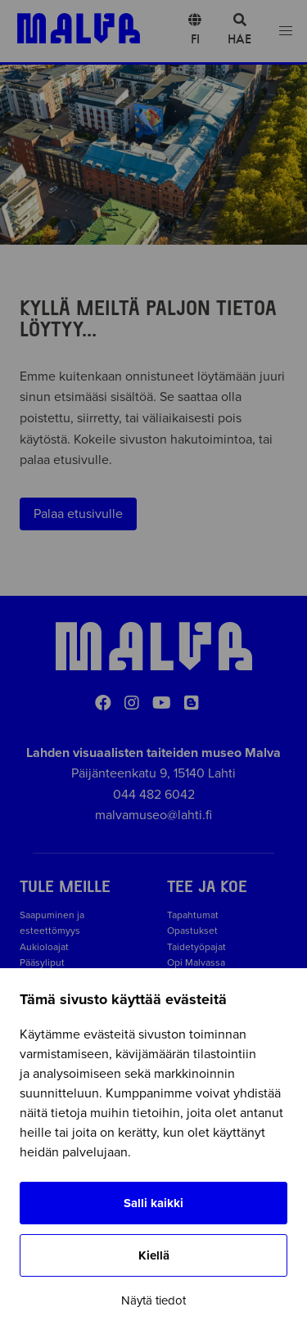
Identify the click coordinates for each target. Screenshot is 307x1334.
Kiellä (153, 1255)
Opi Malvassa (196, 962)
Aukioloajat (44, 947)
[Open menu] (285, 31)
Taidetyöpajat (196, 947)
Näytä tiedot (153, 1300)
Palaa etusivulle (78, 514)
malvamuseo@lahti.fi (153, 815)
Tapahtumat (193, 915)
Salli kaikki (153, 1203)
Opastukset (192, 930)
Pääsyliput (42, 962)
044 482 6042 (154, 794)
